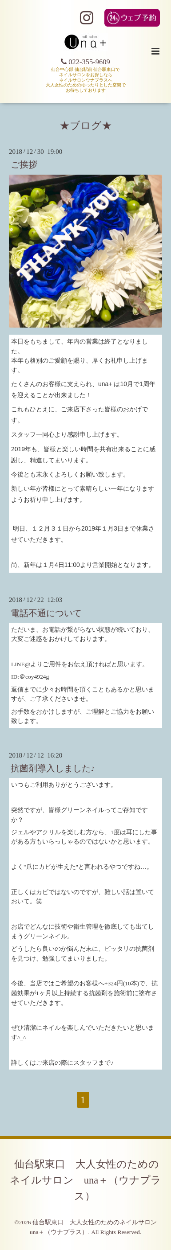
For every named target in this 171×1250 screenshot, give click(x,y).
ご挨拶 (24, 164)
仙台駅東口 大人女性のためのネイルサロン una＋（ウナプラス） (86, 1180)
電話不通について (46, 612)
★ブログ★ (86, 125)
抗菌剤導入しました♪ (53, 768)
